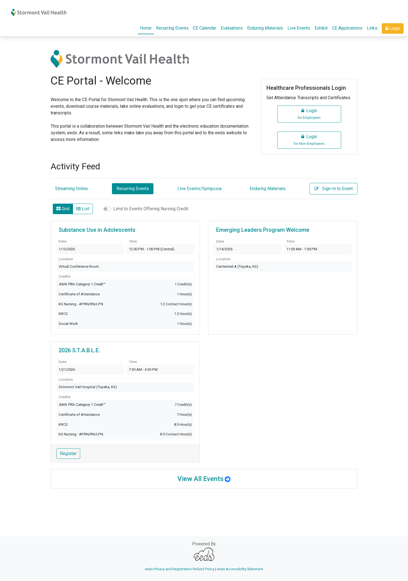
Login (392, 28)
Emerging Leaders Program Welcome (262, 230)
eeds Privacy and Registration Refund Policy (180, 569)
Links (372, 28)
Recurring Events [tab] (132, 188)
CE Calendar (204, 28)
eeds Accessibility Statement (240, 569)
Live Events (298, 28)
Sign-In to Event (333, 188)
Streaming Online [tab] (71, 188)
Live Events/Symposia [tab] (199, 188)
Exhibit (321, 28)
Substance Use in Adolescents (97, 230)
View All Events (200, 479)
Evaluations (232, 28)
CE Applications (347, 28)
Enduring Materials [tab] (268, 188)
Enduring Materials (265, 28)
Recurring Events (172, 28)
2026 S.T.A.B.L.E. (79, 350)
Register (68, 453)
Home (147, 28)
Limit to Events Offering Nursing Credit (150, 208)
